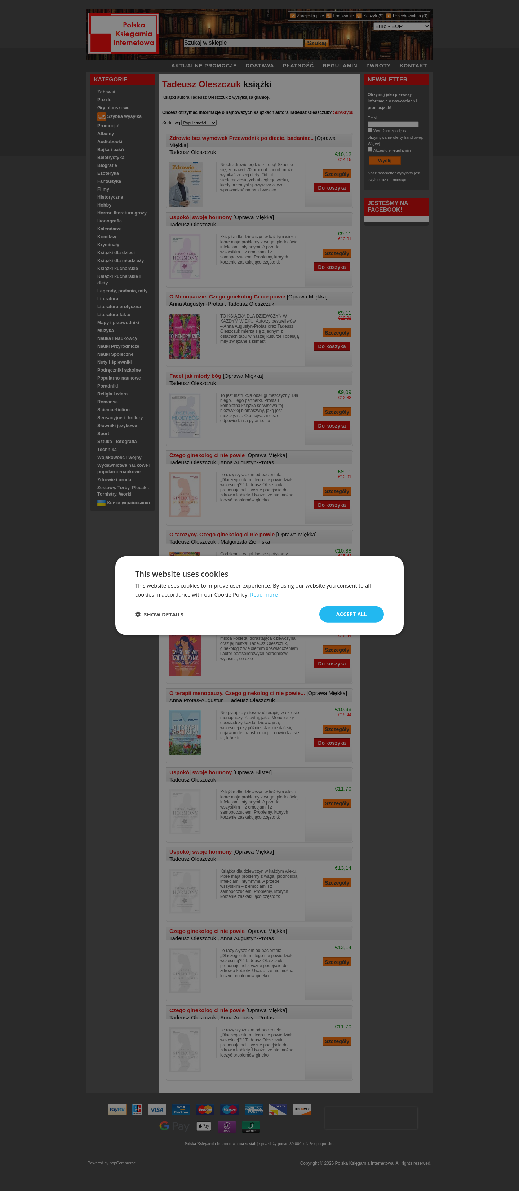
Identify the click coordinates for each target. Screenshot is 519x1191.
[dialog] (259, 595)
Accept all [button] (351, 614)
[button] (159, 614)
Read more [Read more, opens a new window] (264, 594)
